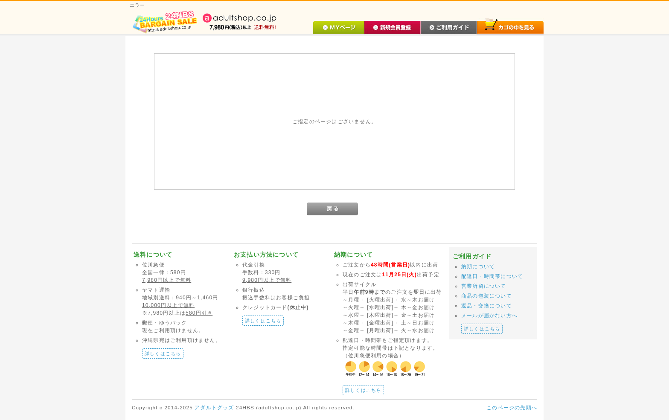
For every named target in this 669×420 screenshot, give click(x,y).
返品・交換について (486, 306)
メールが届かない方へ (489, 316)
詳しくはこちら (163, 353)
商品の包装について (486, 296)
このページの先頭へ (511, 408)
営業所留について (483, 286)
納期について (478, 266)
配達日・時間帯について (492, 276)
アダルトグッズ (214, 407)
